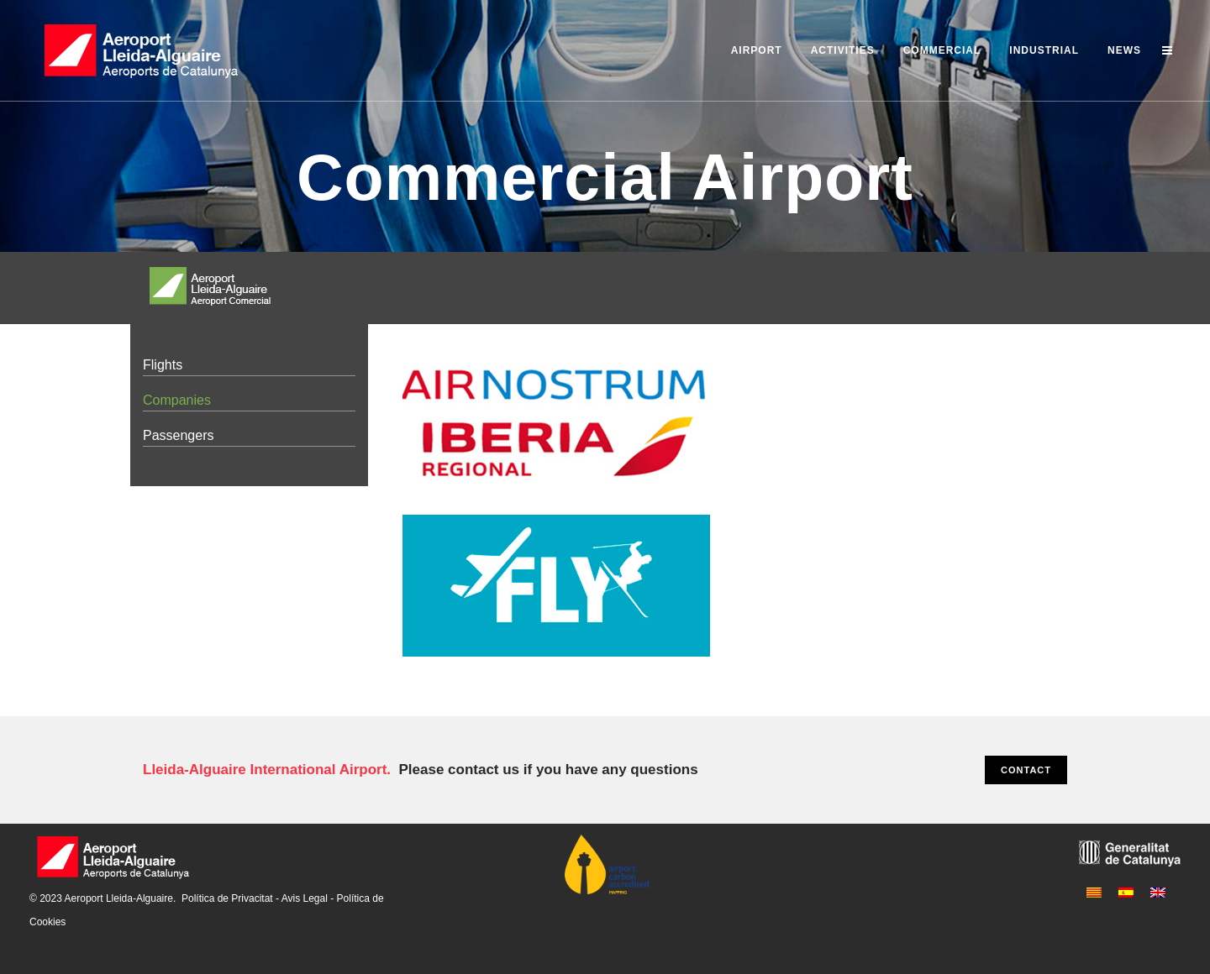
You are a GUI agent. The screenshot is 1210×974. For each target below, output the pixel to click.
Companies (177, 400)
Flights (162, 365)
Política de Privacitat (227, 898)
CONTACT (1026, 770)
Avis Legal (304, 898)
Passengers (178, 435)
